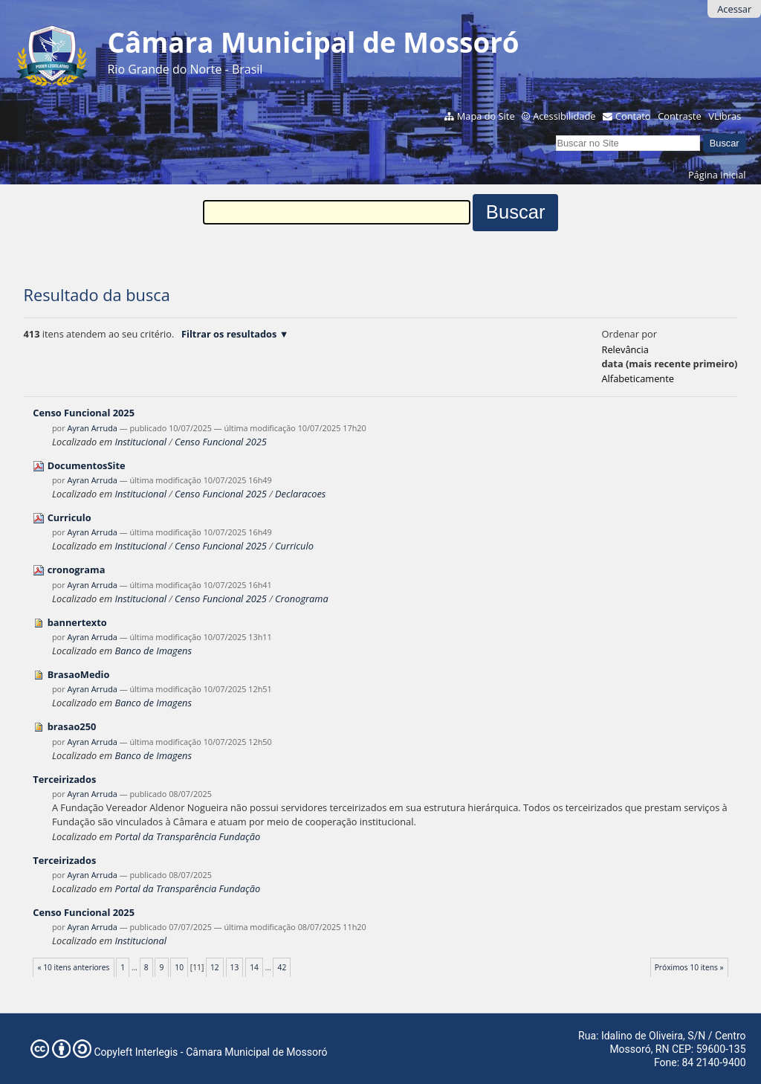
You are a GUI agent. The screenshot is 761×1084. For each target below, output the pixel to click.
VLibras (724, 116)
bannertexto (77, 622)
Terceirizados (64, 779)
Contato (633, 116)
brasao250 (72, 726)
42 (282, 967)
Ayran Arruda (92, 427)
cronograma (77, 569)
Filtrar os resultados (228, 334)
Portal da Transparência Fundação (187, 836)
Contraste (679, 116)
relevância (625, 349)
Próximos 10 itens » (689, 967)
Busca (555, 133)
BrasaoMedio (79, 674)
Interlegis (156, 1052)
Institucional (140, 441)
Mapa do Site (486, 116)
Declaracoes (300, 493)
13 (234, 967)
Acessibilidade (564, 116)
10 (179, 967)
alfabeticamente (638, 378)
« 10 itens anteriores (73, 967)
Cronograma (301, 598)
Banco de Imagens (152, 650)
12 (214, 967)
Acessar (734, 9)
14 (254, 967)
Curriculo (69, 517)
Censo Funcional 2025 (84, 412)
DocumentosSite (87, 465)
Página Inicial (717, 174)
